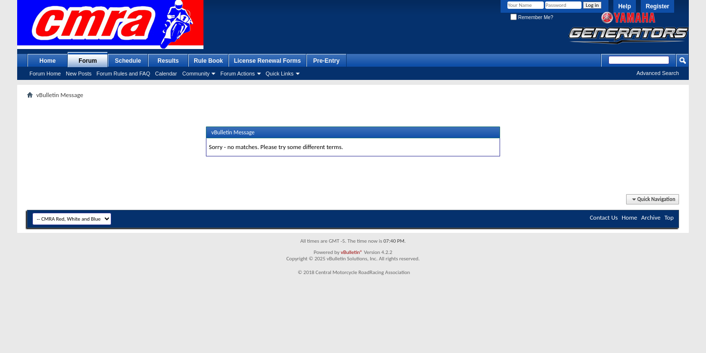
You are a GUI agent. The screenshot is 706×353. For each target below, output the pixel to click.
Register (657, 6)
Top (669, 217)
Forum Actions (237, 73)
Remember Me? (531, 17)
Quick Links (280, 73)
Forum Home (45, 73)
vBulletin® (352, 252)
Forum (87, 60)
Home (47, 60)
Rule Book (208, 60)
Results (167, 60)
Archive (650, 217)
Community (196, 73)
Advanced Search (657, 73)
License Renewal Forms (267, 60)
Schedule (128, 60)
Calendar (166, 73)
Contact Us (604, 217)
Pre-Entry (326, 60)
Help (624, 6)
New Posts (79, 73)
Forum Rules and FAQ (123, 73)
